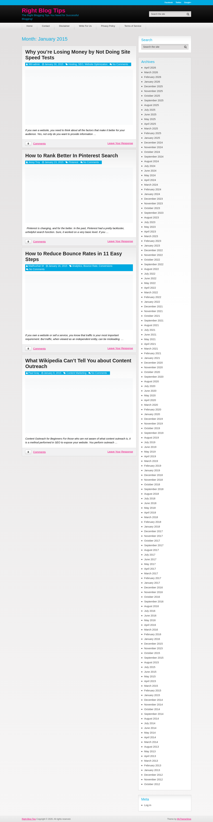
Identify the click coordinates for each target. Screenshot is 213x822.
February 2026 (152, 76)
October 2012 (152, 784)
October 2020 (152, 371)
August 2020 (151, 381)
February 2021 (152, 353)
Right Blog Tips (43, 10)
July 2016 (149, 610)
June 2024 (150, 170)
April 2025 (150, 123)
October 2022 (152, 259)
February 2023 (152, 240)
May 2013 (150, 751)
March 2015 (151, 685)
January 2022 (152, 301)
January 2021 (152, 357)
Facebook (169, 2)
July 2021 (149, 329)
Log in (147, 805)
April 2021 (150, 343)
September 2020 (153, 376)
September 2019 (153, 432)
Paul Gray (33, 374)
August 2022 (151, 268)
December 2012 (153, 774)
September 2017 (153, 545)
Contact (46, 26)
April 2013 (150, 756)
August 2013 (151, 746)
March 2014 (151, 741)
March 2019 (151, 460)
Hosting (73, 64)
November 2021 (153, 311)
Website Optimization (96, 64)
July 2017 (149, 554)
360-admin (34, 64)
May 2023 (150, 226)
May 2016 (150, 620)
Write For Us (85, 26)
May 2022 (150, 283)
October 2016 (152, 596)
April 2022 (150, 287)
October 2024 (152, 151)
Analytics (77, 267)
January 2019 (152, 470)
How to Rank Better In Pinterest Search (73, 156)
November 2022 (153, 254)
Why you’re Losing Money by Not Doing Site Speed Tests (74, 55)
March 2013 (151, 760)
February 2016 (152, 634)
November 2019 (153, 423)
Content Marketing (76, 374)
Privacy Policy (108, 26)
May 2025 (150, 119)
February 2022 (152, 297)
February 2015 (152, 690)
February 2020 (152, 409)
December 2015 (153, 643)
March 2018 (151, 517)
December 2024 (153, 142)
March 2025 (151, 128)
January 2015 (152, 695)
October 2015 (152, 652)
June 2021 (150, 334)
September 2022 (153, 264)
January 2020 (152, 414)
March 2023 (151, 236)
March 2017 (151, 573)
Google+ (187, 2)
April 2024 (150, 179)
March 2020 (151, 404)
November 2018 (153, 479)
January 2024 (152, 194)
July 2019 (149, 442)
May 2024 (150, 175)
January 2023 (152, 245)
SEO (80, 64)
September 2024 (153, 156)
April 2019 (150, 456)
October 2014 (152, 709)
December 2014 (153, 699)
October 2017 (152, 540)
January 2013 (152, 770)
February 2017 (152, 578)
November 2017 (153, 535)
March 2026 (151, 72)
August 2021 (151, 325)
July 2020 (149, 386)
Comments (39, 144)
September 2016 (153, 601)
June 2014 (150, 727)
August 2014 (151, 718)
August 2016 (151, 606)
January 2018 (152, 526)
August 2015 (151, 662)
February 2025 (152, 133)
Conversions (105, 267)
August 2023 (151, 217)
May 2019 (150, 451)
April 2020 (150, 400)
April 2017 (150, 568)
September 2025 (153, 100)
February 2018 (152, 521)
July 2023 (149, 222)
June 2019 (150, 446)
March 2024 (151, 184)
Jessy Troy (34, 163)
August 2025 (151, 105)
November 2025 (153, 91)
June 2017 (150, 559)
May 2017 (150, 564)
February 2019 (152, 465)
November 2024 (153, 147)
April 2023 (150, 231)
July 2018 (149, 498)
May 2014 (150, 732)
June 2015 (150, 671)
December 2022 (153, 250)
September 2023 (153, 212)
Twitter (178, 2)
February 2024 (152, 189)
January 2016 (152, 638)
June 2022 (150, 278)
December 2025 (153, 86)
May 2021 (150, 339)
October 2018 (152, 484)
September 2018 (153, 489)
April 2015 (150, 681)
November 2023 (153, 203)
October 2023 (152, 208)
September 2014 (153, 713)
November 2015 (153, 648)
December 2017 (153, 531)
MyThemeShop (184, 819)
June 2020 (150, 390)
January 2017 (152, 582)
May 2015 (150, 676)
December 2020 (153, 362)
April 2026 (150, 67)
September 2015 (153, 657)
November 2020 (153, 367)
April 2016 (150, 624)
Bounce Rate (90, 267)
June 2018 (150, 503)
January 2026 (152, 81)
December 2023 (153, 198)
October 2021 (152, 315)
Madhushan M (36, 267)
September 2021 (153, 320)
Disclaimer (64, 26)
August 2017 (151, 549)
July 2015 (149, 667)
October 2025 (152, 95)
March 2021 (151, 348)
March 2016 (151, 629)
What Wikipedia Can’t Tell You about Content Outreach (70, 365)
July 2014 (149, 723)
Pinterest (73, 163)
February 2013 (152, 765)
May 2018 (150, 507)
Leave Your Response (120, 143)
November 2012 (153, 779)
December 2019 (153, 418)
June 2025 (150, 114)
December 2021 (153, 306)
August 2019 (151, 437)
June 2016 (150, 615)
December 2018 (153, 475)
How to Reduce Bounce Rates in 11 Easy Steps (75, 257)
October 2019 (152, 428)
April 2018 (150, 512)
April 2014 (150, 737)
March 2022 (151, 292)
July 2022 (149, 273)
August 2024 (151, 161)
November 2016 (153, 592)
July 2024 (149, 165)
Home (30, 26)
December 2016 (153, 587)
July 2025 (149, 109)
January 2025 (152, 137)
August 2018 (151, 493)
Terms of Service (132, 26)
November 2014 (153, 704)
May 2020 (150, 395)
